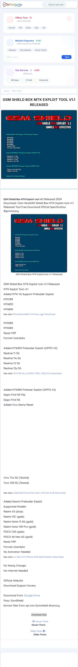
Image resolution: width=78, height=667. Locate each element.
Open (67, 57)
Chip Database (25, 50)
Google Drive (32, 595)
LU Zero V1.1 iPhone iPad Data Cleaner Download (38, 557)
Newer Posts (38, 624)
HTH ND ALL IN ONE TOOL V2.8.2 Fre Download (37, 373)
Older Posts (39, 634)
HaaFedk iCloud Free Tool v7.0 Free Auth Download (39, 492)
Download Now (39, 614)
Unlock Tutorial (40, 50)
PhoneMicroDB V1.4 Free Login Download (34, 314)
